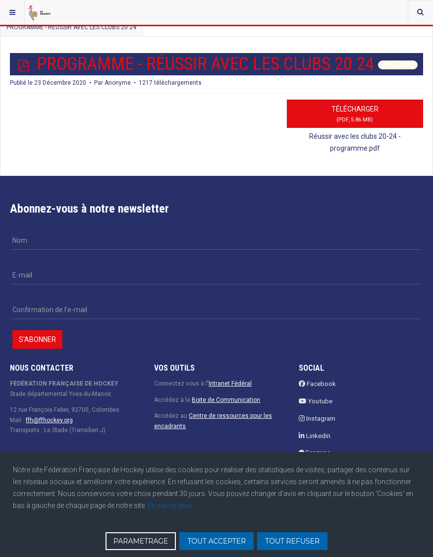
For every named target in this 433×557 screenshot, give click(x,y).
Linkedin (314, 436)
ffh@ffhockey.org (49, 420)
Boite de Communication (226, 399)
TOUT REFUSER (292, 541)
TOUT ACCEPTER (216, 541)
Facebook (317, 384)
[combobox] (420, 12)
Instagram (317, 418)
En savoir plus (170, 505)
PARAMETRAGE (140, 541)
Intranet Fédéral (230, 383)
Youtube (315, 401)
